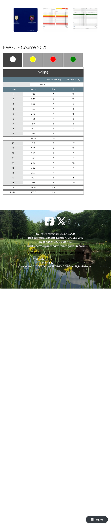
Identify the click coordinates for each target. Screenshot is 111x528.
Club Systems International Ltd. (62, 259)
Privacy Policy (34, 252)
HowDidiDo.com (62, 262)
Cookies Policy (77, 252)
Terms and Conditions (55, 252)
